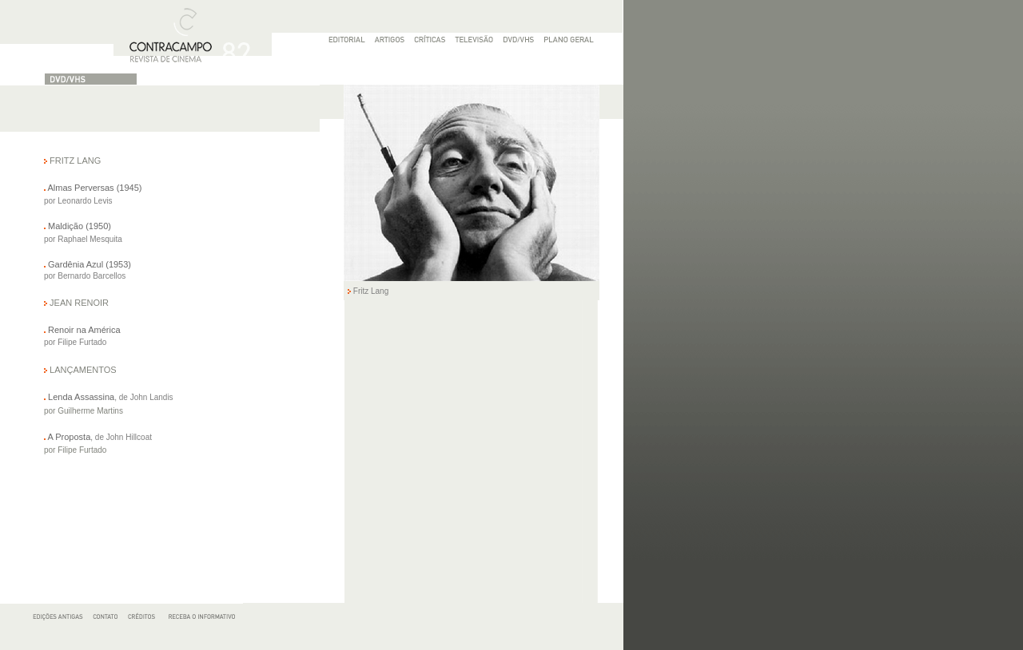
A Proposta (68, 437)
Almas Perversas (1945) (94, 187)
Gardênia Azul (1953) (89, 264)
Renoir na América (84, 330)
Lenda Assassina (81, 397)
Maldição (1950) (79, 226)
